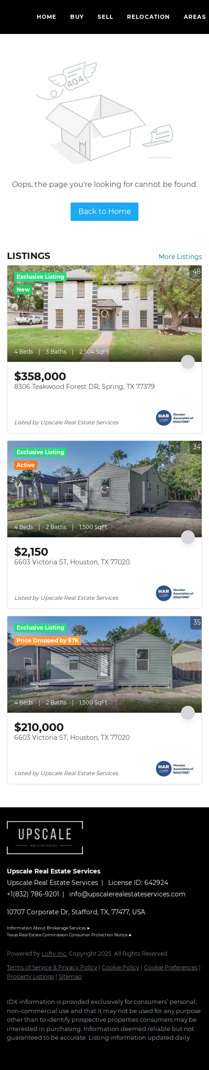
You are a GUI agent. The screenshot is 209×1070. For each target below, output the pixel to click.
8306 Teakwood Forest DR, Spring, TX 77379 (84, 387)
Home (46, 16)
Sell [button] (105, 16)
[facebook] (11, 1051)
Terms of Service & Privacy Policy (52, 967)
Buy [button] (76, 16)
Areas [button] (195, 16)
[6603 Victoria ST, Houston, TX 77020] (104, 489)
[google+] (84, 1051)
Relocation (148, 16)
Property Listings (30, 976)
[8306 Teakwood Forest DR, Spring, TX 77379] (104, 313)
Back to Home (104, 211)
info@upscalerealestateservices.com (127, 894)
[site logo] (49, 858)
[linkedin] (29, 1051)
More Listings (180, 257)
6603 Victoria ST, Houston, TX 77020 (72, 562)
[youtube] (66, 1051)
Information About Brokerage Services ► (49, 927)
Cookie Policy (120, 967)
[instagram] (48, 1051)
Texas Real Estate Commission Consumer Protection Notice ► (69, 934)
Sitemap (70, 976)
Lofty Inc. (54, 953)
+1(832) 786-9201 (33, 894)
